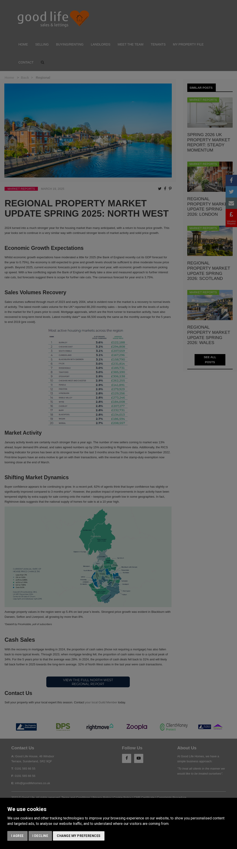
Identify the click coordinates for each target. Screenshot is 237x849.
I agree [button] (17, 836)
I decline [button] (40, 836)
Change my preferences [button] (79, 836)
